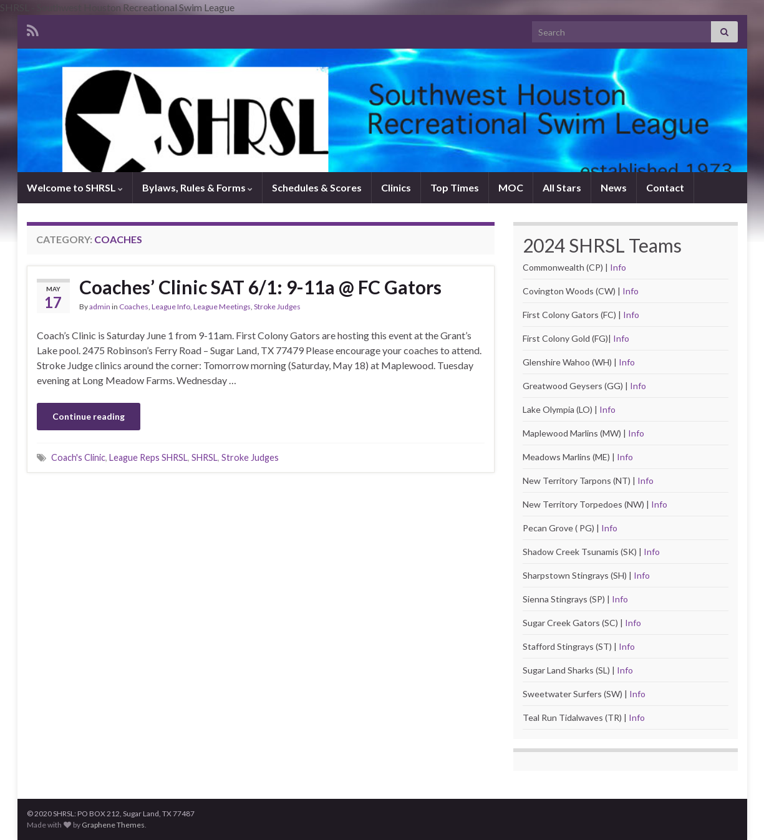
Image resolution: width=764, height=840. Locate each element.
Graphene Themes (113, 824)
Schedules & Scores (317, 187)
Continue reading (88, 416)
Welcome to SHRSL (75, 187)
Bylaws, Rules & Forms (197, 187)
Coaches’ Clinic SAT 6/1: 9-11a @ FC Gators (260, 287)
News (614, 187)
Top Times (454, 187)
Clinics (396, 187)
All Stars (562, 187)
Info (618, 267)
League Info (171, 306)
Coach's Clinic (78, 457)
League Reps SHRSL (148, 457)
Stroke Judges (277, 306)
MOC (510, 187)
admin (99, 306)
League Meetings (222, 306)
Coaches (133, 306)
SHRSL (204, 457)
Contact (665, 187)
